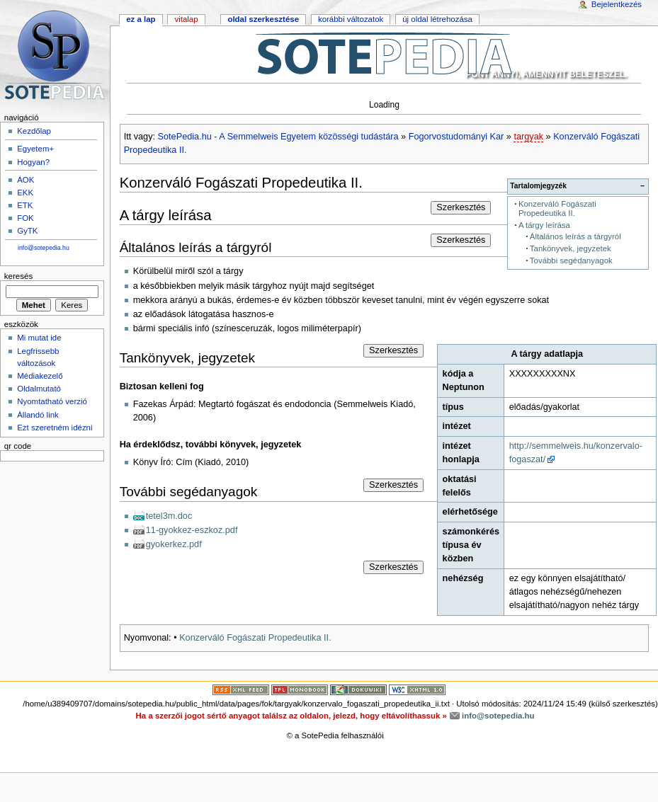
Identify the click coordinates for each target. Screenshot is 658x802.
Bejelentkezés (616, 4)
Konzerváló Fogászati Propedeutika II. (557, 208)
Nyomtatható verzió (52, 401)
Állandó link (38, 415)
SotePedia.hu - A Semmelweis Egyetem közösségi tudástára (278, 137)
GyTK (27, 231)
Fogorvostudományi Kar (456, 137)
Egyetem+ (35, 148)
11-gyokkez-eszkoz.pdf (192, 530)
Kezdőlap (34, 131)
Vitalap (186, 19)
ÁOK (25, 180)
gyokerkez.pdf (174, 544)
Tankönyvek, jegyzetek (570, 248)
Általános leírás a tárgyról (575, 236)
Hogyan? (33, 162)
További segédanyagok (571, 260)
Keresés (18, 276)
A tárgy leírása (544, 225)
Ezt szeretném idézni (54, 427)
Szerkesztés (460, 207)
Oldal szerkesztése (263, 19)
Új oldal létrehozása (437, 19)
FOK (25, 218)
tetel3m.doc (169, 516)
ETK (25, 205)
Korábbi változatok (350, 19)
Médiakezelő (39, 376)
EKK (25, 192)
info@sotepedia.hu (43, 247)
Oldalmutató (39, 388)
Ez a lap (140, 19)
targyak (528, 137)
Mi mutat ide (39, 337)
